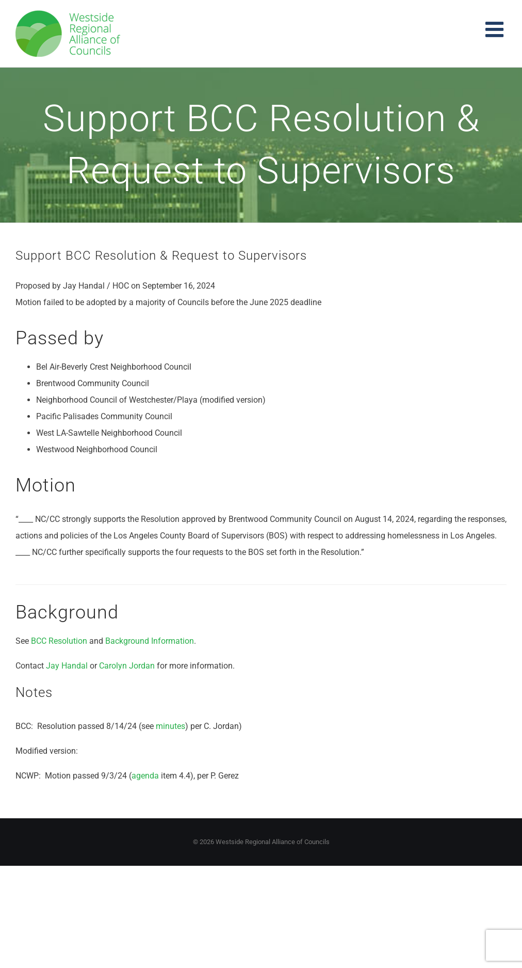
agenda (145, 776)
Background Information (149, 641)
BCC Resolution (59, 641)
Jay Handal (67, 666)
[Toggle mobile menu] (496, 29)
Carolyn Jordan (127, 666)
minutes (170, 726)
